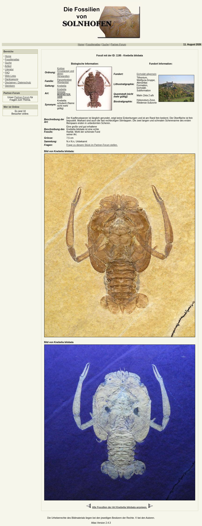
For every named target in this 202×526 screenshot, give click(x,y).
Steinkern (10, 86)
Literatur (9, 69)
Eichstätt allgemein (146, 74)
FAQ (7, 72)
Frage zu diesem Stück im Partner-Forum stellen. (92, 145)
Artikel (8, 66)
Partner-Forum (118, 44)
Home (81, 44)
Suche (105, 44)
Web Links (10, 76)
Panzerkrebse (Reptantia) (64, 81)
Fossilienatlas (93, 44)
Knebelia (61, 86)
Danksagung (11, 79)
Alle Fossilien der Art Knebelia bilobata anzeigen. (119, 507)
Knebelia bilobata (64, 93)
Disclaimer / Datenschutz (18, 82)
